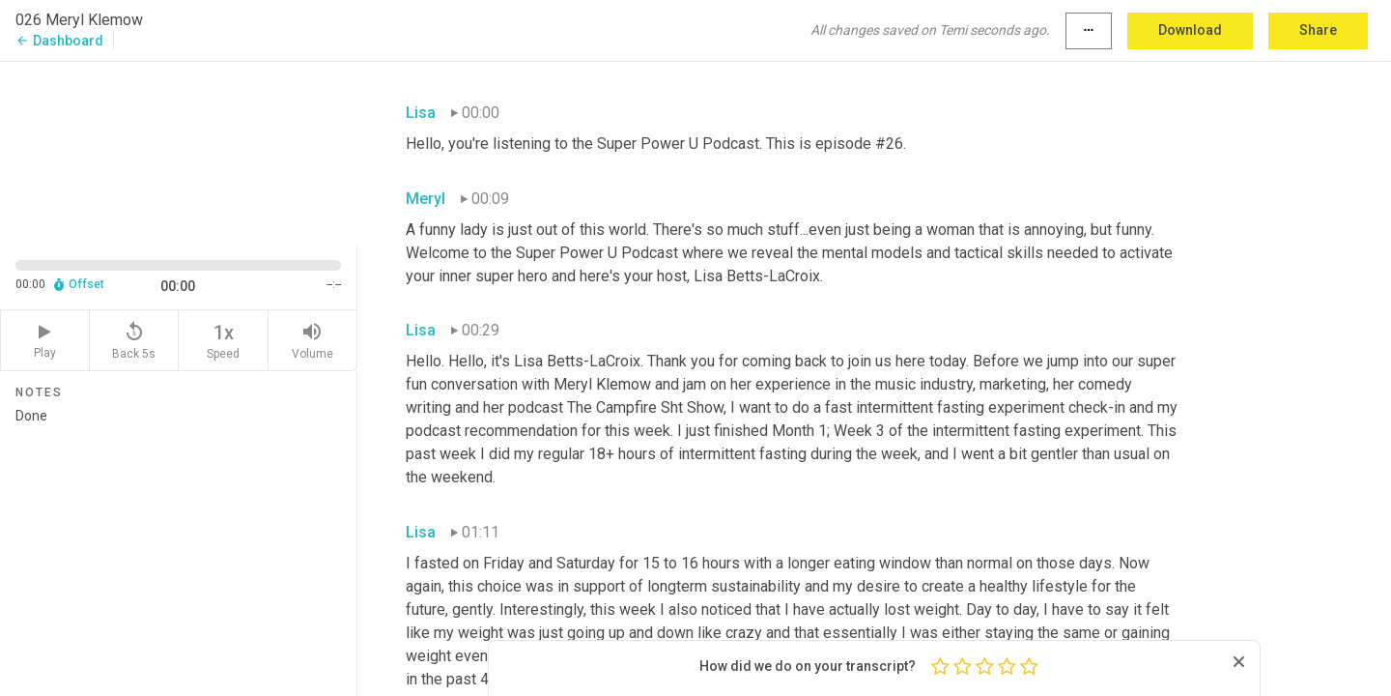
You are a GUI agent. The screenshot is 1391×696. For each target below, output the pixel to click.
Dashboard (59, 40)
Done (178, 544)
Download (1190, 30)
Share (1318, 30)
